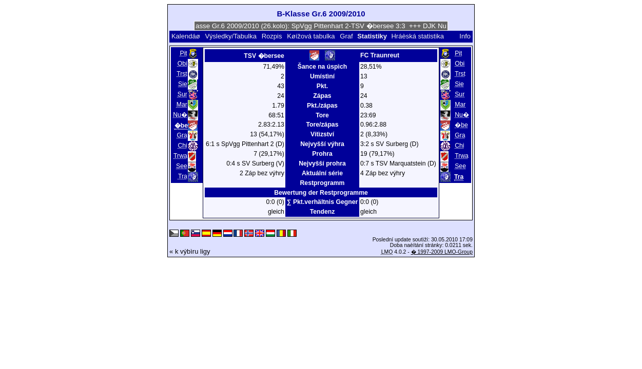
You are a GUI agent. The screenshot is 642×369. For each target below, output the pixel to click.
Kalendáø (185, 36)
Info (465, 36)
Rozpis (272, 36)
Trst (182, 73)
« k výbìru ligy (189, 251)
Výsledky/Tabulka (230, 36)
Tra (182, 176)
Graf (346, 36)
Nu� (180, 114)
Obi (182, 63)
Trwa (180, 155)
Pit (183, 53)
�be (461, 125)
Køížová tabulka (311, 36)
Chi (182, 145)
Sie (182, 84)
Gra (182, 135)
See (181, 166)
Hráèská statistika (417, 36)
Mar (182, 104)
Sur (182, 94)
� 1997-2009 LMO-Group (442, 252)
